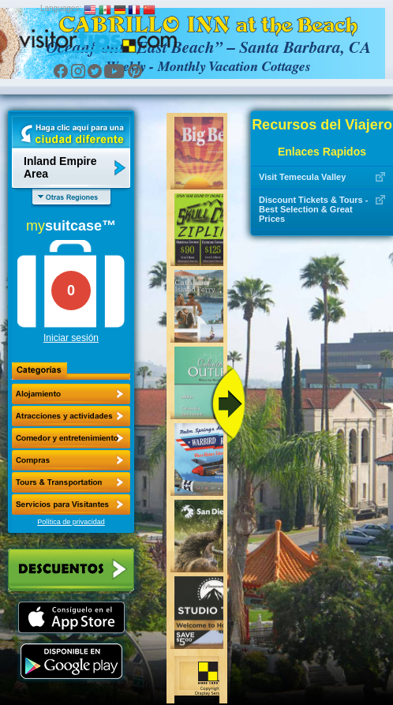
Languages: (60, 8)
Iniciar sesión (71, 337)
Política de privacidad (71, 522)
